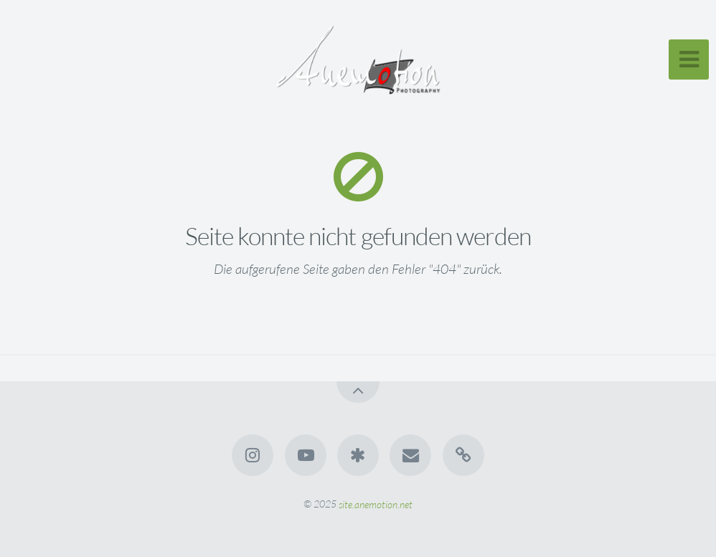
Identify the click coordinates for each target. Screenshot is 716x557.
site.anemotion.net (376, 504)
